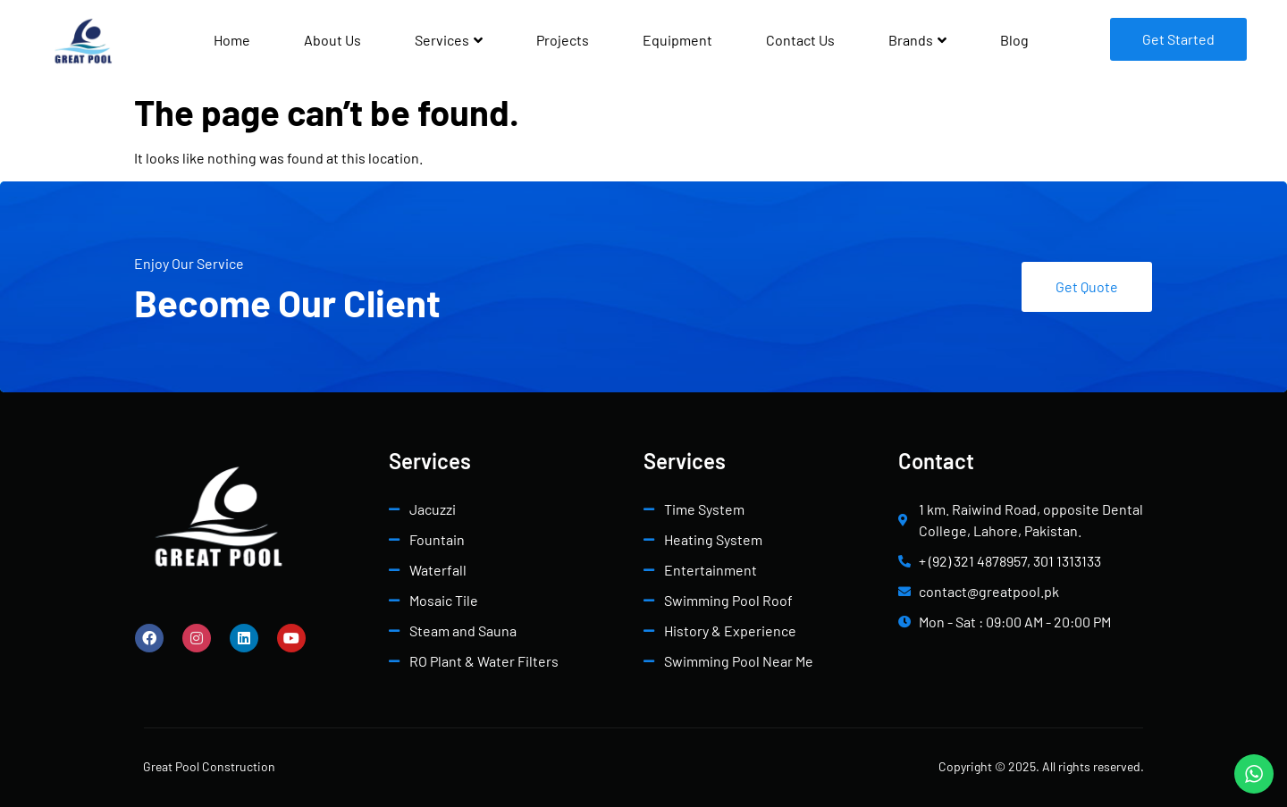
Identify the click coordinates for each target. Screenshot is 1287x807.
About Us (332, 39)
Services (449, 39)
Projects (562, 39)
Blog (1014, 39)
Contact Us (800, 39)
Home (232, 39)
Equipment (677, 39)
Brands (917, 39)
